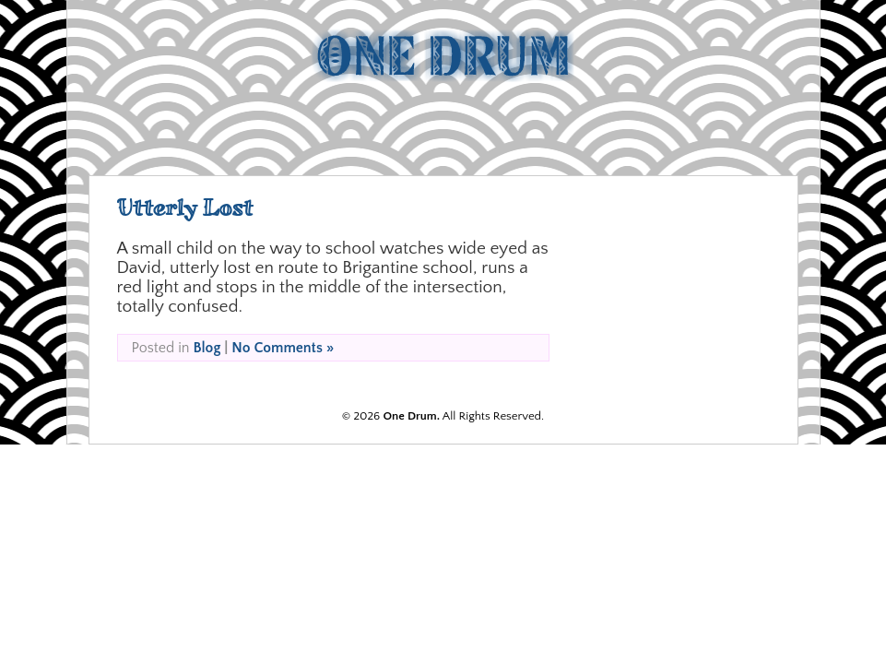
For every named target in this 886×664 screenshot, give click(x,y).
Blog (206, 347)
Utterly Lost (185, 208)
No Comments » (282, 347)
